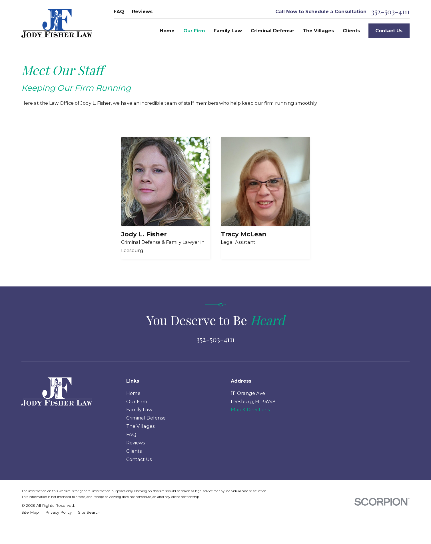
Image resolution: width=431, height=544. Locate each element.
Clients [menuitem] (351, 30)
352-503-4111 (390, 11)
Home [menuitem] (167, 30)
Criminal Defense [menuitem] (272, 30)
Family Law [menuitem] (228, 30)
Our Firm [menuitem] (194, 30)
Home (133, 393)
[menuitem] (30, 512)
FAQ (119, 11)
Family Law (139, 409)
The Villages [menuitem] (318, 30)
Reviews (142, 11)
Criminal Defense (146, 418)
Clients (134, 451)
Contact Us (388, 30)
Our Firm (136, 401)
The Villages (140, 426)
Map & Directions (250, 409)
